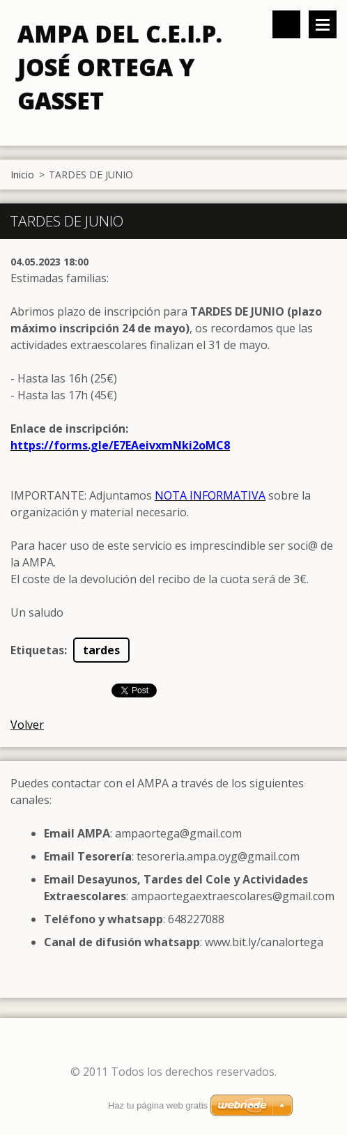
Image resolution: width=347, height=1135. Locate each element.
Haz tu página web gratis (158, 1105)
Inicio (22, 174)
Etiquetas (37, 650)
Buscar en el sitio (286, 24)
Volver (27, 724)
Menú (323, 24)
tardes (101, 650)
